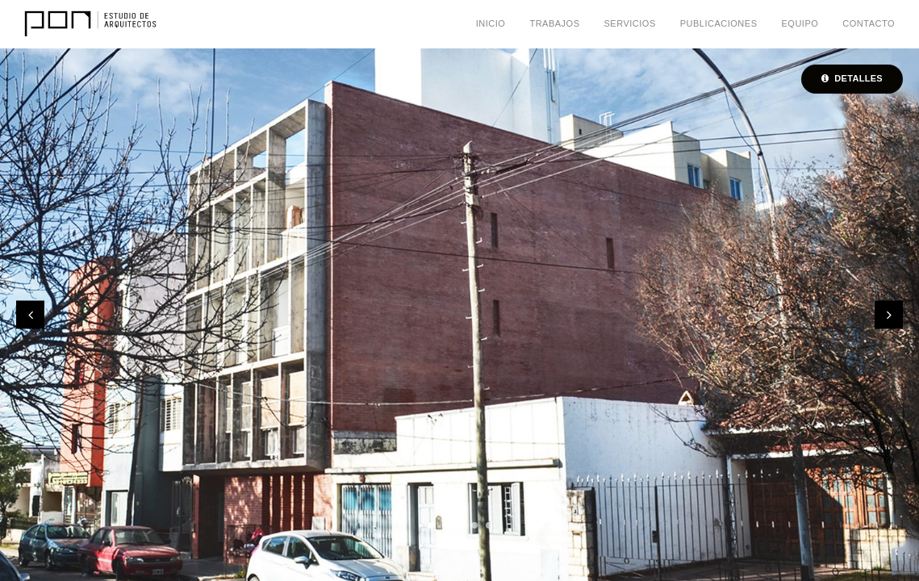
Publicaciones (719, 23)
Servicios (630, 23)
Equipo (799, 23)
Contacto (868, 23)
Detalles (852, 78)
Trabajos (554, 23)
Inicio (491, 23)
